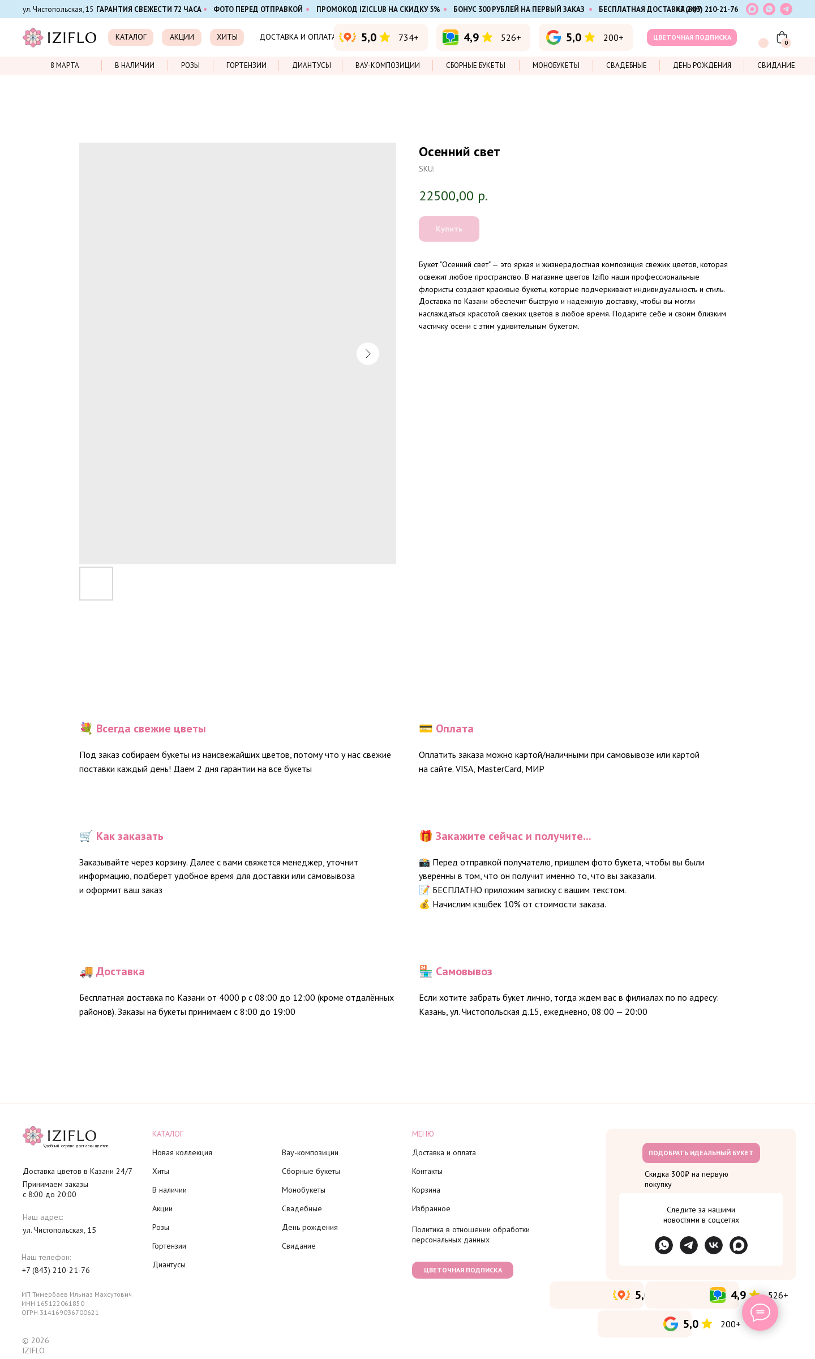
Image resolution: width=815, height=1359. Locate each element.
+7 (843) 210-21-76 (707, 9)
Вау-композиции (387, 65)
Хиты (160, 1171)
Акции (162, 1208)
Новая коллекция (182, 1152)
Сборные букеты (475, 65)
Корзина (426, 1190)
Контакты (427, 1171)
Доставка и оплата (444, 1152)
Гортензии (246, 65)
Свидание (776, 65)
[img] (689, 1245)
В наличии (135, 65)
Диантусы (311, 65)
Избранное (431, 1208)
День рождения (702, 65)
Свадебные (626, 65)
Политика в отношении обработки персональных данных (471, 1234)
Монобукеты (556, 65)
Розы (190, 65)
